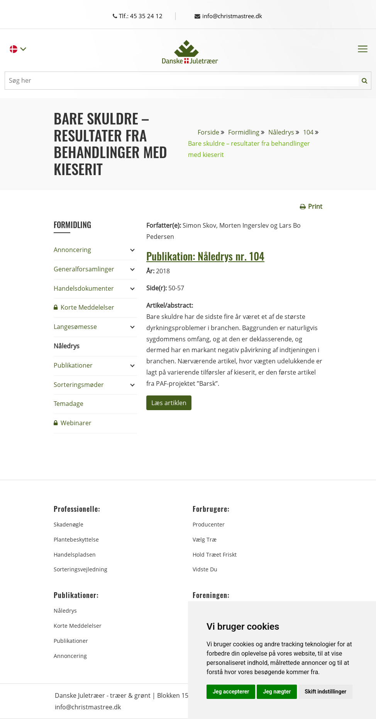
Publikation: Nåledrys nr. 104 (211, 255)
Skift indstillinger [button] (325, 691)
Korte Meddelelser (84, 307)
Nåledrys (281, 132)
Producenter (209, 524)
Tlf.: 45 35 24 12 (145, 16)
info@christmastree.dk (232, 16)
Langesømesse (75, 326)
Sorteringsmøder (79, 384)
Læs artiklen (168, 403)
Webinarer (72, 423)
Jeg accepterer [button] (231, 691)
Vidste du (205, 569)
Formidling (243, 132)
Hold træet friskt (215, 554)
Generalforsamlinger (84, 269)
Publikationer (73, 365)
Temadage (68, 403)
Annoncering (72, 249)
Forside (208, 132)
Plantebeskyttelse (76, 539)
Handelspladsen (75, 554)
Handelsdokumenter (84, 288)
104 (308, 132)
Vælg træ (205, 539)
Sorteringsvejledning (80, 569)
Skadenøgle (68, 524)
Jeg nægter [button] (277, 691)
